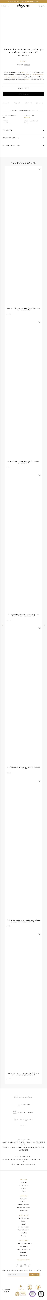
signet (12, 77)
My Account (23, 1202)
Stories (24, 1224)
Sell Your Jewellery (23, 1204)
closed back (35, 74)
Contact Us (23, 1199)
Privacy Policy (23, 1233)
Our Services (23, 1210)
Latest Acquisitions (23, 1218)
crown (27, 74)
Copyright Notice (23, 1227)
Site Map (23, 1235)
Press (23, 1191)
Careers (23, 1188)
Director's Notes (23, 138)
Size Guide (28, 117)
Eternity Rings (24, 1252)
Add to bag (23, 94)
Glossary (23, 1221)
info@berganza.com (24, 1156)
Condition (23, 130)
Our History (23, 1182)
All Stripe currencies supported (24, 1164)
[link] (23, 237)
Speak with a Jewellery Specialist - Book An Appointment (23, 1)
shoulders (27, 79)
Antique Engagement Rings (23, 1243)
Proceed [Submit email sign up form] (34, 1275)
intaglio (23, 72)
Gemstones (23, 1255)
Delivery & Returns (23, 145)
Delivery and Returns (23, 1207)
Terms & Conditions (23, 1230)
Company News (23, 1185)
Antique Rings (23, 1246)
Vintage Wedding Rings (23, 1249)
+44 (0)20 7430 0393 (22, 1142)
